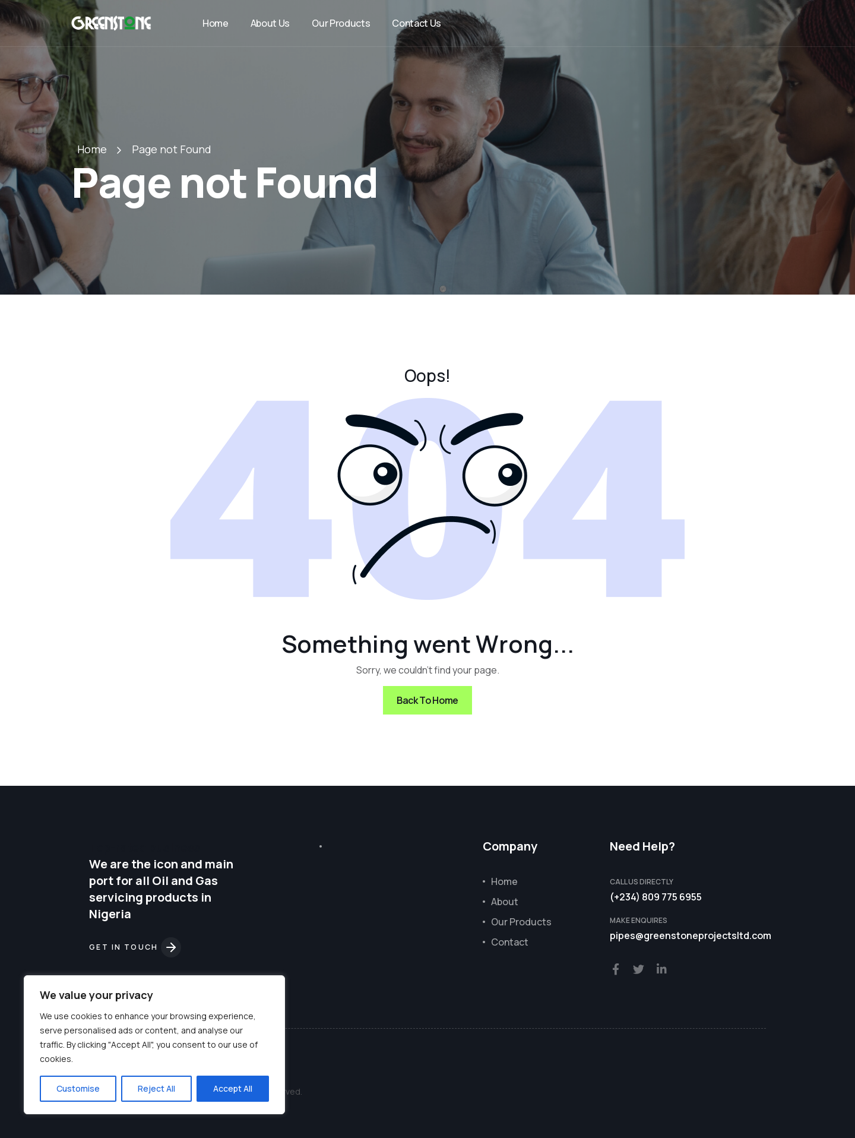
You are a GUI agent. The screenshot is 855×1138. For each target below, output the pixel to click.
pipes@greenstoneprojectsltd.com (690, 935)
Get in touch (135, 947)
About (504, 901)
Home (215, 23)
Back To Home (427, 700)
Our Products (341, 23)
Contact (509, 942)
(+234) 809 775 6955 (656, 896)
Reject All (156, 1088)
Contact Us (416, 23)
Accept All (232, 1088)
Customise (78, 1088)
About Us (270, 23)
